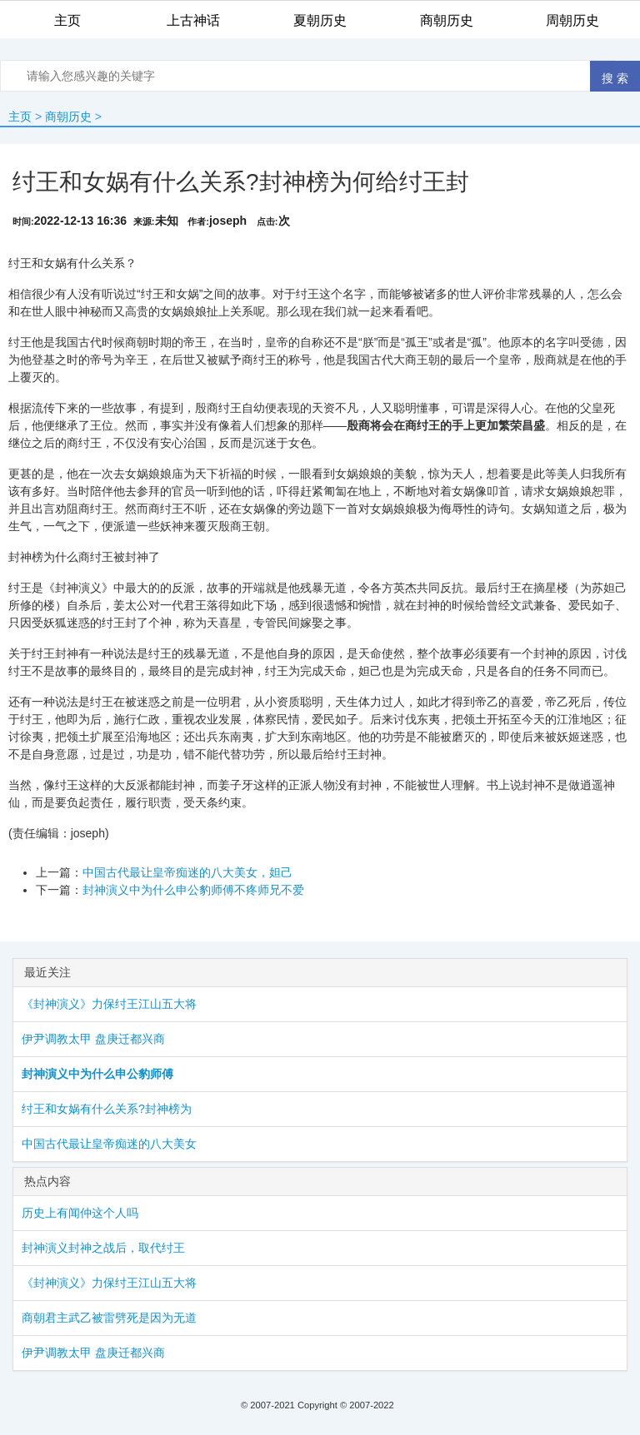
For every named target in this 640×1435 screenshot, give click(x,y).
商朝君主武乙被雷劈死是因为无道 (109, 1317)
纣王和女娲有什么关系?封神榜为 (107, 1108)
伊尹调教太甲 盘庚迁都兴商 (93, 1038)
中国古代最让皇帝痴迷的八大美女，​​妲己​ (187, 872)
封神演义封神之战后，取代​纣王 (103, 1247)
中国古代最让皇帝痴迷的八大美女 (109, 1143)
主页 (20, 116)
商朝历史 (68, 116)
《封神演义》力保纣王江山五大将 (109, 1003)
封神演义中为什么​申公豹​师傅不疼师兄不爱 (193, 889)
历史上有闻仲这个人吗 (80, 1212)
